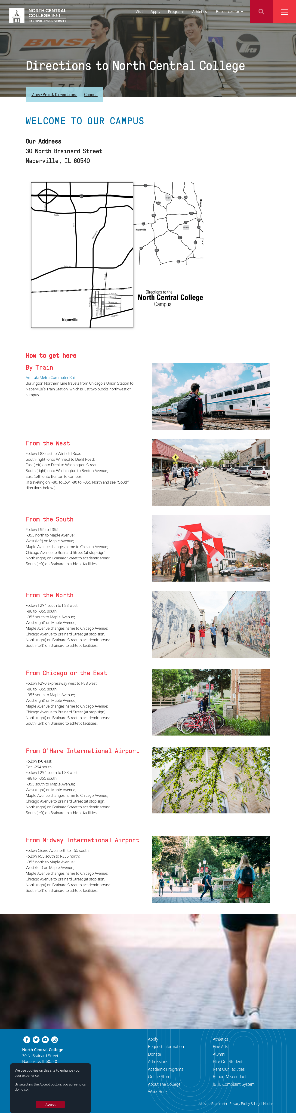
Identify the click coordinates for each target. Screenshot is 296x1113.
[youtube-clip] (45, 1039)
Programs (176, 11)
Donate (154, 1054)
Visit (139, 11)
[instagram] (54, 1039)
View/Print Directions (54, 94)
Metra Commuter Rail (58, 377)
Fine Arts (220, 1046)
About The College (164, 1084)
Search (261, 11)
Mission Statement (213, 1103)
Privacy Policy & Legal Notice (251, 1103)
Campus (91, 94)
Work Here (157, 1091)
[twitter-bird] (36, 1039)
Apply (155, 11)
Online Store (159, 1076)
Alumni (219, 1054)
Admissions (158, 1061)
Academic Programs (165, 1069)
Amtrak (32, 377)
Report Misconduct (229, 1076)
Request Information (166, 1046)
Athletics (199, 11)
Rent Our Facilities (229, 1069)
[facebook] (26, 1039)
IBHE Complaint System (234, 1084)
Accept (50, 1104)
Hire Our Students (228, 1061)
